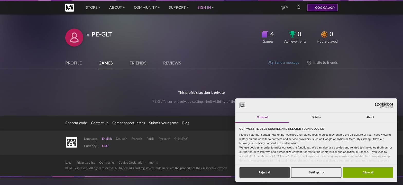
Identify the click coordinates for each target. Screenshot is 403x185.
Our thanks (106, 162)
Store (93, 8)
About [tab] (370, 117)
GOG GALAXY (325, 7)
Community (147, 8)
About (116, 8)
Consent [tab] (262, 117)
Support (178, 8)
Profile (73, 63)
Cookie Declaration (131, 162)
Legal (68, 162)
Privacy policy (85, 162)
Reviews (172, 63)
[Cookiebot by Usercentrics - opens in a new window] (377, 105)
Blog (185, 123)
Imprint (153, 162)
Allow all (367, 172)
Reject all (264, 172)
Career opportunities (128, 123)
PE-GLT (101, 35)
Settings (316, 172)
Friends (138, 63)
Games (105, 63)
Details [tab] (316, 117)
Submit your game (163, 123)
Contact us (99, 123)
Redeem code (76, 123)
